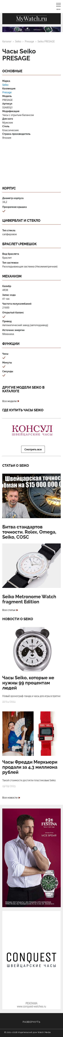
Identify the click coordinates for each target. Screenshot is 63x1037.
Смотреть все (33, 449)
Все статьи (8, 610)
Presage (29, 41)
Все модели (9, 401)
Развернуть (31, 1021)
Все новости (10, 797)
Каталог (7, 41)
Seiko (18, 41)
